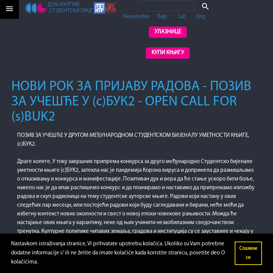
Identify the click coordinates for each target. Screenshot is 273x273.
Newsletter (136, 17)
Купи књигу (167, 53)
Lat (181, 17)
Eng (200, 17)
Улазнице (168, 32)
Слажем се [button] (248, 253)
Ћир (162, 17)
